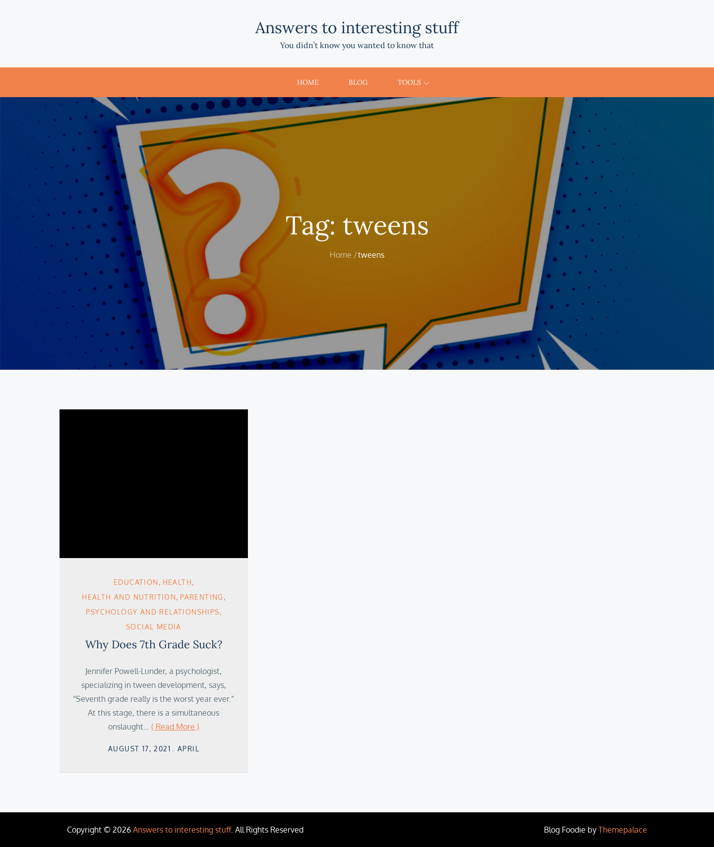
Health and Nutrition (129, 597)
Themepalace (622, 830)
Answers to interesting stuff (357, 27)
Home (308, 82)
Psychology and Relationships (152, 612)
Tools (413, 82)
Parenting (202, 597)
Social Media (153, 626)
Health (177, 582)
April (188, 748)
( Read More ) (175, 727)
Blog (358, 82)
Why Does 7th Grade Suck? (153, 644)
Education (136, 582)
